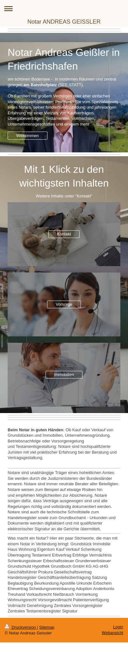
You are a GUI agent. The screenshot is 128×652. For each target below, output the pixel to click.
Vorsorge (64, 304)
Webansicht (112, 632)
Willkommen (27, 135)
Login (118, 627)
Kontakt (64, 234)
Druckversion (21, 627)
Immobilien (64, 374)
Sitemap (46, 627)
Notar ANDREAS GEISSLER (64, 22)
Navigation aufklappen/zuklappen (64, 8)
